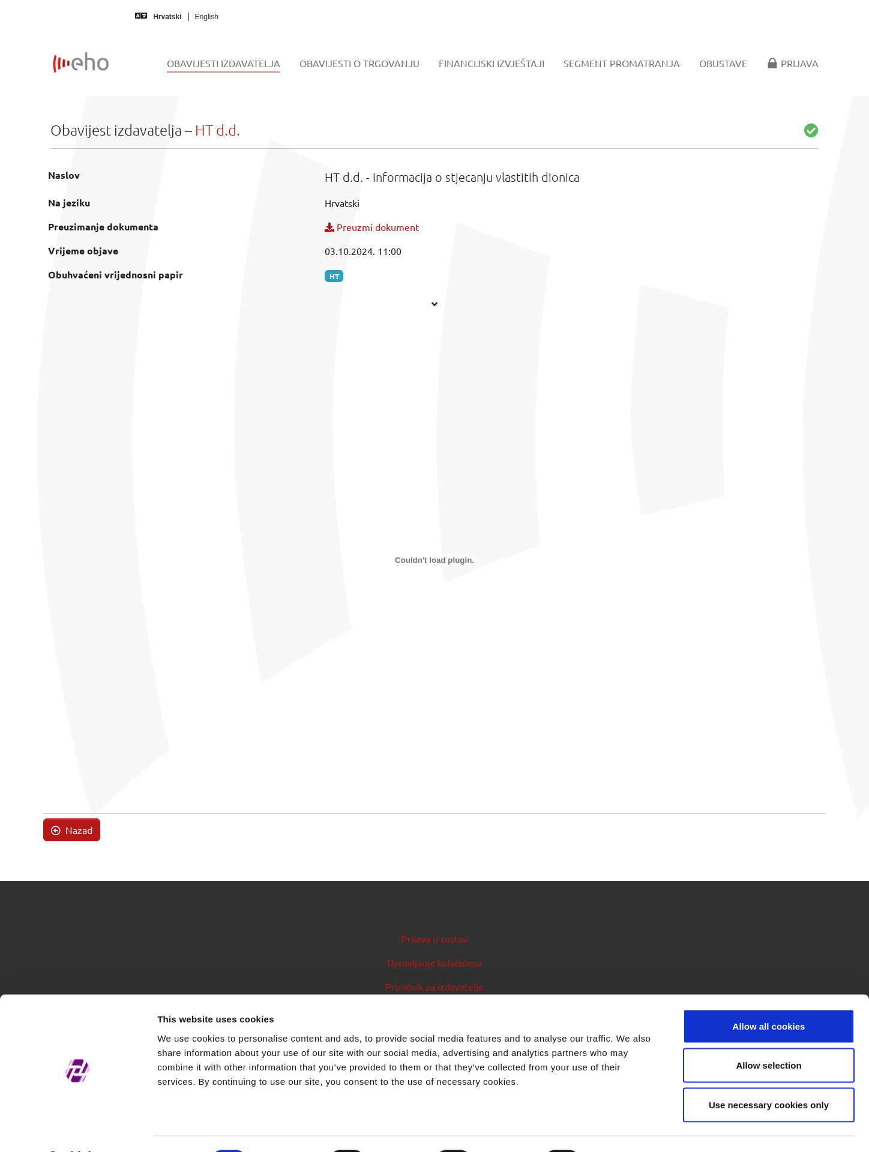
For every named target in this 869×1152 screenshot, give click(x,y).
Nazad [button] (71, 830)
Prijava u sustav (434, 938)
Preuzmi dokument (372, 227)
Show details (630, 1128)
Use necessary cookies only (769, 1073)
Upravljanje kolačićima (434, 962)
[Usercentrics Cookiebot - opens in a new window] (77, 1129)
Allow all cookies (769, 994)
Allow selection (768, 1034)
